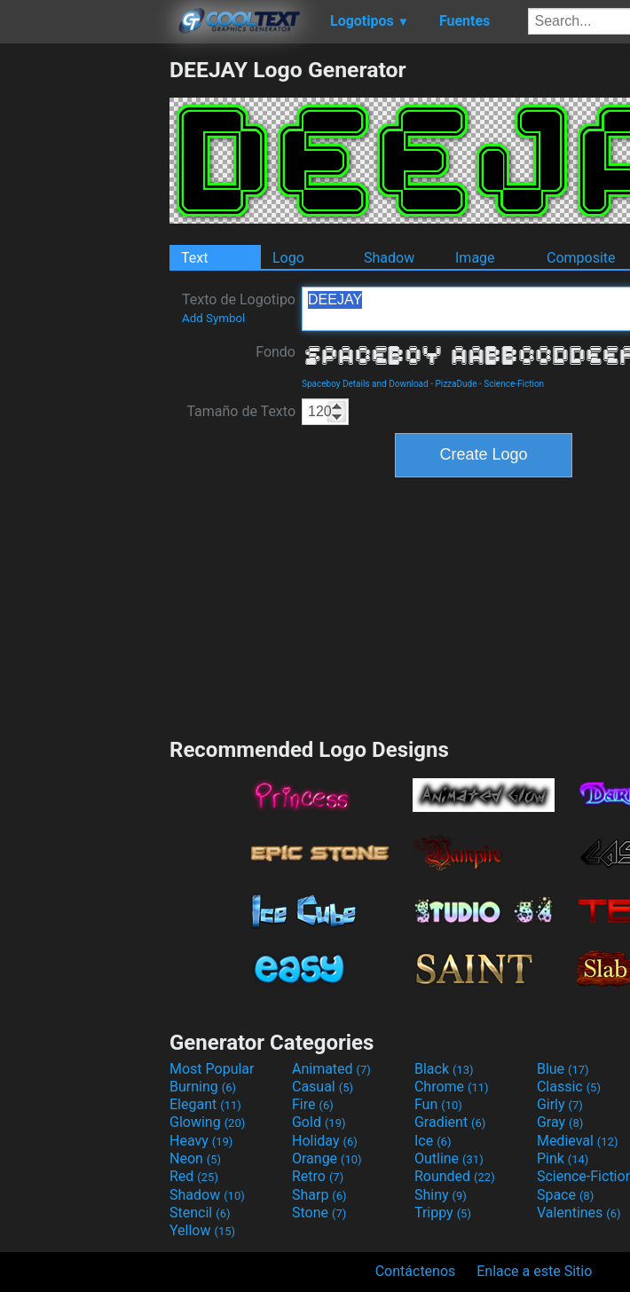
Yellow (202, 1230)
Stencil (199, 1212)
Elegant (205, 1104)
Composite (581, 257)
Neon (195, 1158)
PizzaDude (455, 384)
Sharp (319, 1194)
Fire (313, 1104)
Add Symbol (213, 318)
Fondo (275, 351)
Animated (331, 1068)
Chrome (451, 1086)
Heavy (200, 1140)
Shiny (440, 1194)
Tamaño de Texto (240, 411)
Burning (202, 1086)
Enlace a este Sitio (534, 1271)
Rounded (454, 1176)
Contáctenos (415, 1271)
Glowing (207, 1122)
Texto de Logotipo (238, 308)
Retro (317, 1176)
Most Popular (212, 1068)
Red (193, 1176)
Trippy (442, 1212)
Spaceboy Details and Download (365, 384)
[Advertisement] (84, 323)
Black (444, 1068)
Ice (432, 1140)
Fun (438, 1104)
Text (194, 257)
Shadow (389, 257)
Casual (322, 1086)
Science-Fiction (514, 384)
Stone (319, 1212)
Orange (327, 1158)
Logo (288, 257)
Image (475, 257)
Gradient (449, 1122)
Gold (319, 1122)
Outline (449, 1158)
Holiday (325, 1140)
